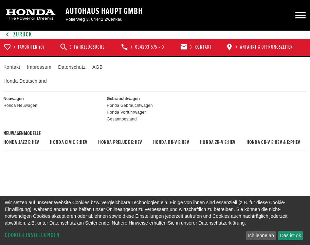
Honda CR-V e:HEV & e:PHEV (273, 142)
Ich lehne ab (261, 235)
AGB (97, 67)
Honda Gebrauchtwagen (130, 105)
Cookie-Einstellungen (32, 235)
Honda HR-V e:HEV (171, 142)
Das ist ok (290, 235)
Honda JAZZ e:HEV (21, 142)
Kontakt (11, 67)
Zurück (17, 34)
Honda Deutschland (25, 81)
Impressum (39, 67)
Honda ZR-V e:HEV (217, 142)
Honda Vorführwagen (127, 112)
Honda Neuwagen (20, 105)
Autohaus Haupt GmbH (104, 11)
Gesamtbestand (121, 119)
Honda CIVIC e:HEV (68, 142)
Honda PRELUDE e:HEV (120, 142)
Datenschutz (72, 67)
